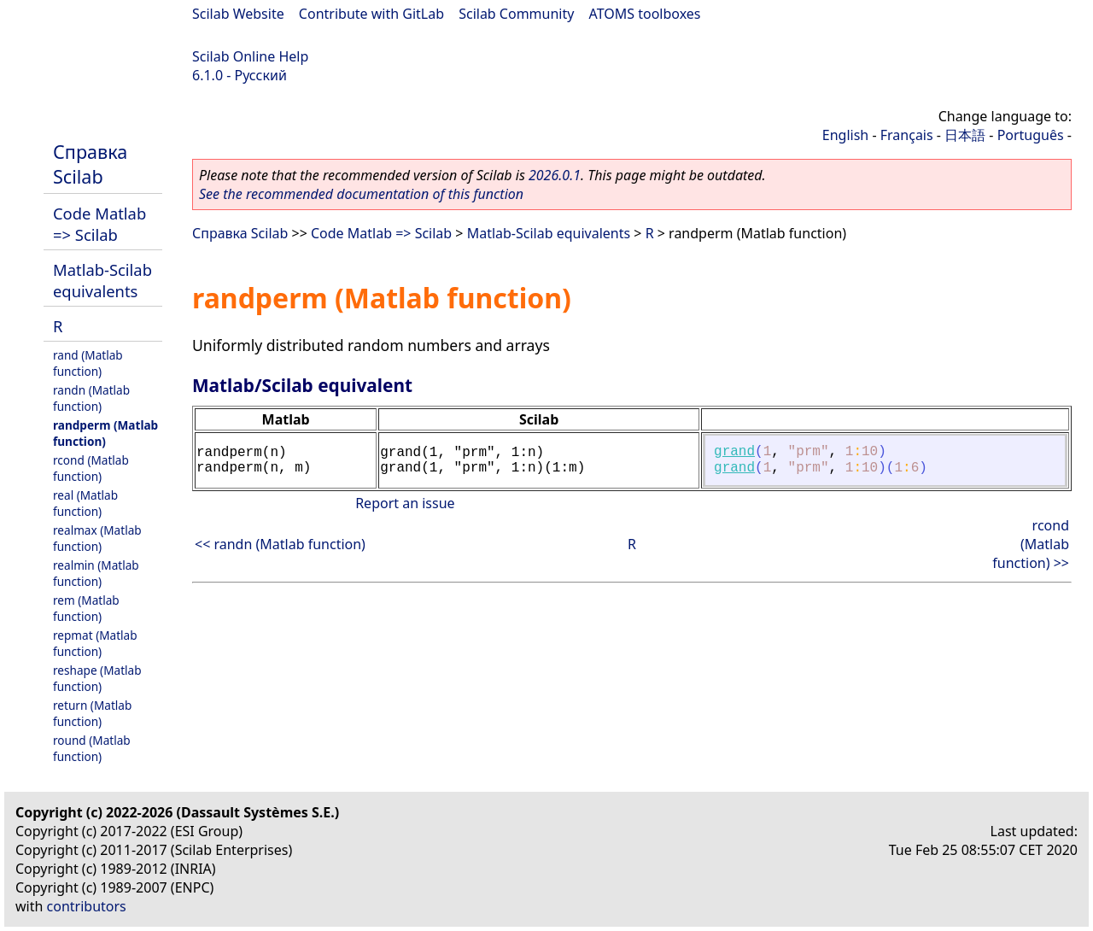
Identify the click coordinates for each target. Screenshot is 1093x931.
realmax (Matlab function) (97, 538)
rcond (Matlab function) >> (1030, 544)
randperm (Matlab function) (105, 433)
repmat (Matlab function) (95, 643)
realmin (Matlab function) (96, 573)
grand (734, 452)
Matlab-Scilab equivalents (102, 280)
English (845, 135)
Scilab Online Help (250, 56)
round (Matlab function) (92, 748)
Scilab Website (238, 13)
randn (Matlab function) (91, 398)
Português (1030, 135)
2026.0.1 (555, 175)
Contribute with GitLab (371, 13)
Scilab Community (516, 13)
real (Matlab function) (85, 503)
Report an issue (404, 503)
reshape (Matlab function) (97, 678)
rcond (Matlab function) (91, 468)
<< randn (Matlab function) (280, 544)
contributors (86, 906)
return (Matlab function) (92, 713)
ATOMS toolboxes (645, 13)
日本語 (964, 135)
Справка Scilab (90, 164)
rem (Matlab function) (86, 608)
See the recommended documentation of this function (361, 193)
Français (906, 135)
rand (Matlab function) (88, 363)
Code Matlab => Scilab (99, 223)
